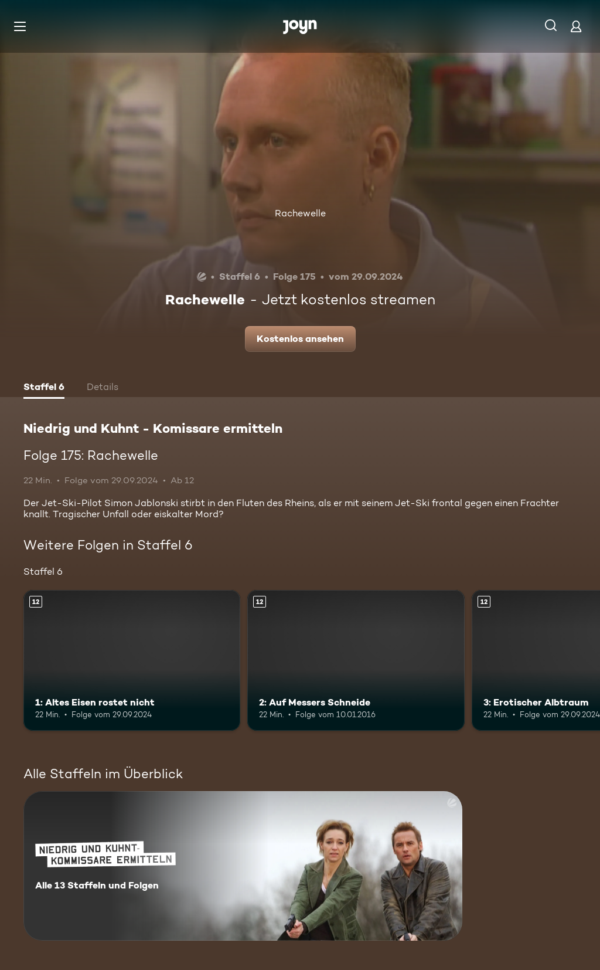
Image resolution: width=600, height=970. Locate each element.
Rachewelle (300, 213)
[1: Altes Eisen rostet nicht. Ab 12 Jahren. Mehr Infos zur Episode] (131, 660)
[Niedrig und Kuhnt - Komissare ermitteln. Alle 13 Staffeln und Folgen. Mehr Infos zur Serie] (242, 866)
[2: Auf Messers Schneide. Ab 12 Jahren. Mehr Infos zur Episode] (355, 660)
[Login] (576, 26)
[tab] (44, 388)
